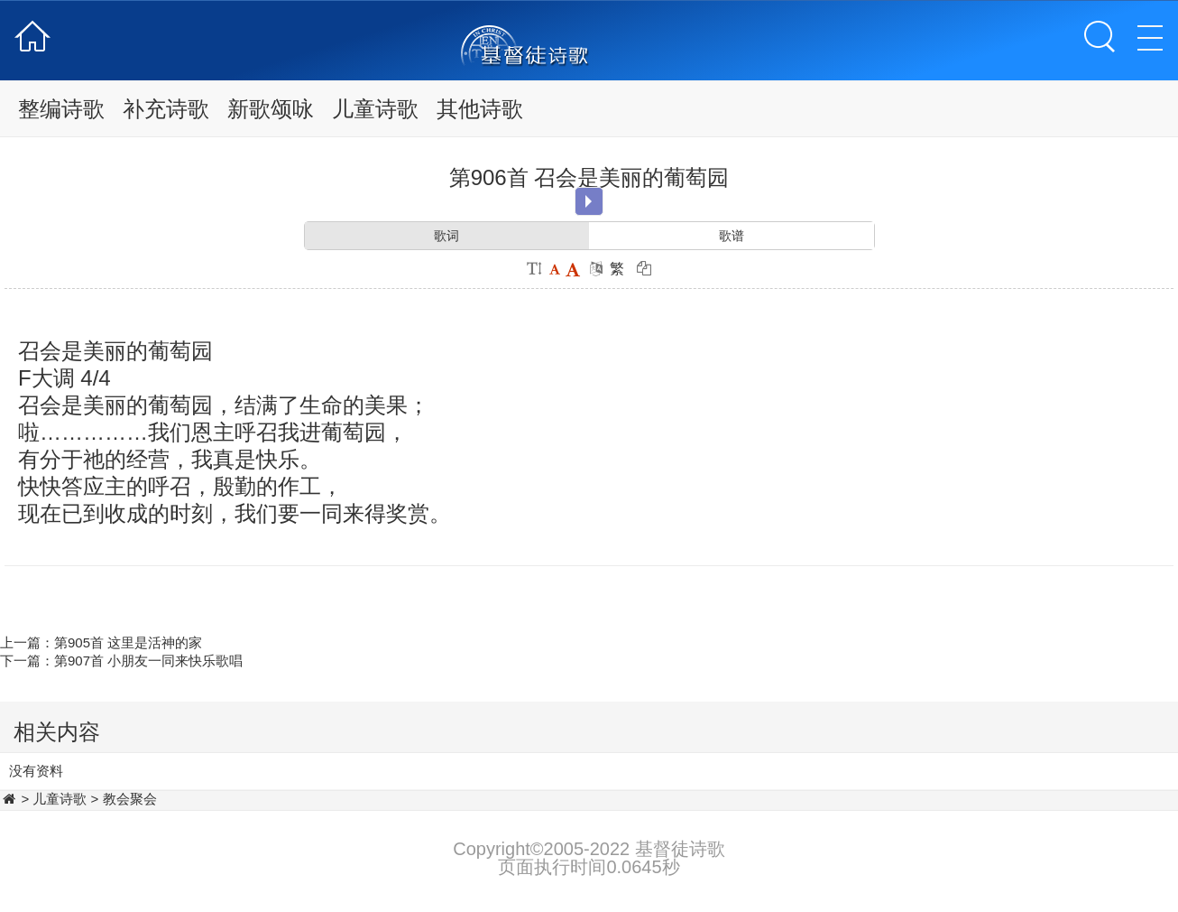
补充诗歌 (166, 109)
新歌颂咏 (270, 109)
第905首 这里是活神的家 (128, 642)
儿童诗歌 (375, 109)
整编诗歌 (61, 109)
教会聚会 (130, 798)
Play (588, 201)
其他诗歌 (480, 109)
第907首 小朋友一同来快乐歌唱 (148, 660)
